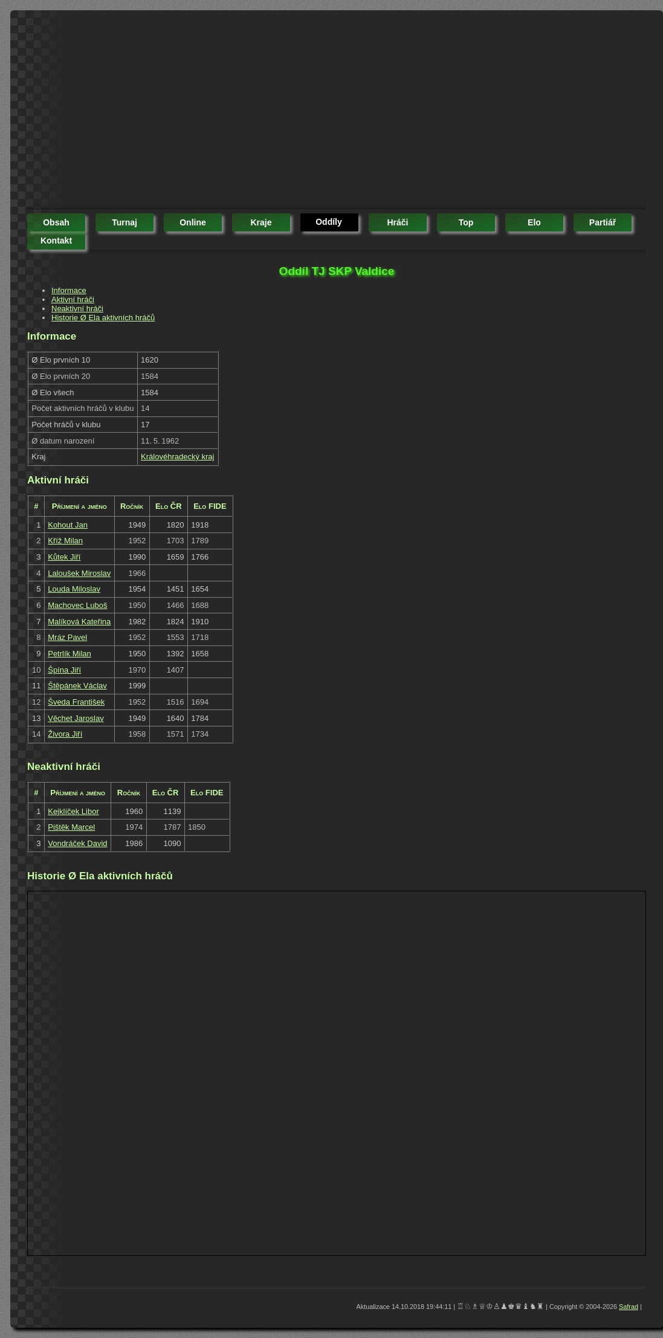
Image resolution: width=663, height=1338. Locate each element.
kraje (260, 222)
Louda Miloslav (74, 588)
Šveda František (76, 701)
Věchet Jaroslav (76, 718)
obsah (56, 222)
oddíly (328, 222)
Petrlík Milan (69, 653)
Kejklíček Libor (73, 811)
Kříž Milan (65, 540)
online (192, 222)
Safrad (628, 1306)
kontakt (56, 240)
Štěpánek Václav (77, 685)
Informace (68, 290)
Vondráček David (77, 843)
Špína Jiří (64, 669)
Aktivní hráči (72, 299)
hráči (397, 222)
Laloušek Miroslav (79, 573)
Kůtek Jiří (64, 556)
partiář (602, 222)
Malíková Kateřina (79, 621)
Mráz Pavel (67, 637)
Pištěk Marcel (71, 827)
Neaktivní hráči (77, 308)
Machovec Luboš (77, 605)
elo (534, 222)
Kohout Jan (68, 524)
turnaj (124, 222)
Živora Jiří (65, 733)
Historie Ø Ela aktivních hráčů (103, 317)
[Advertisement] (240, 111)
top (466, 222)
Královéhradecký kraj (177, 456)
